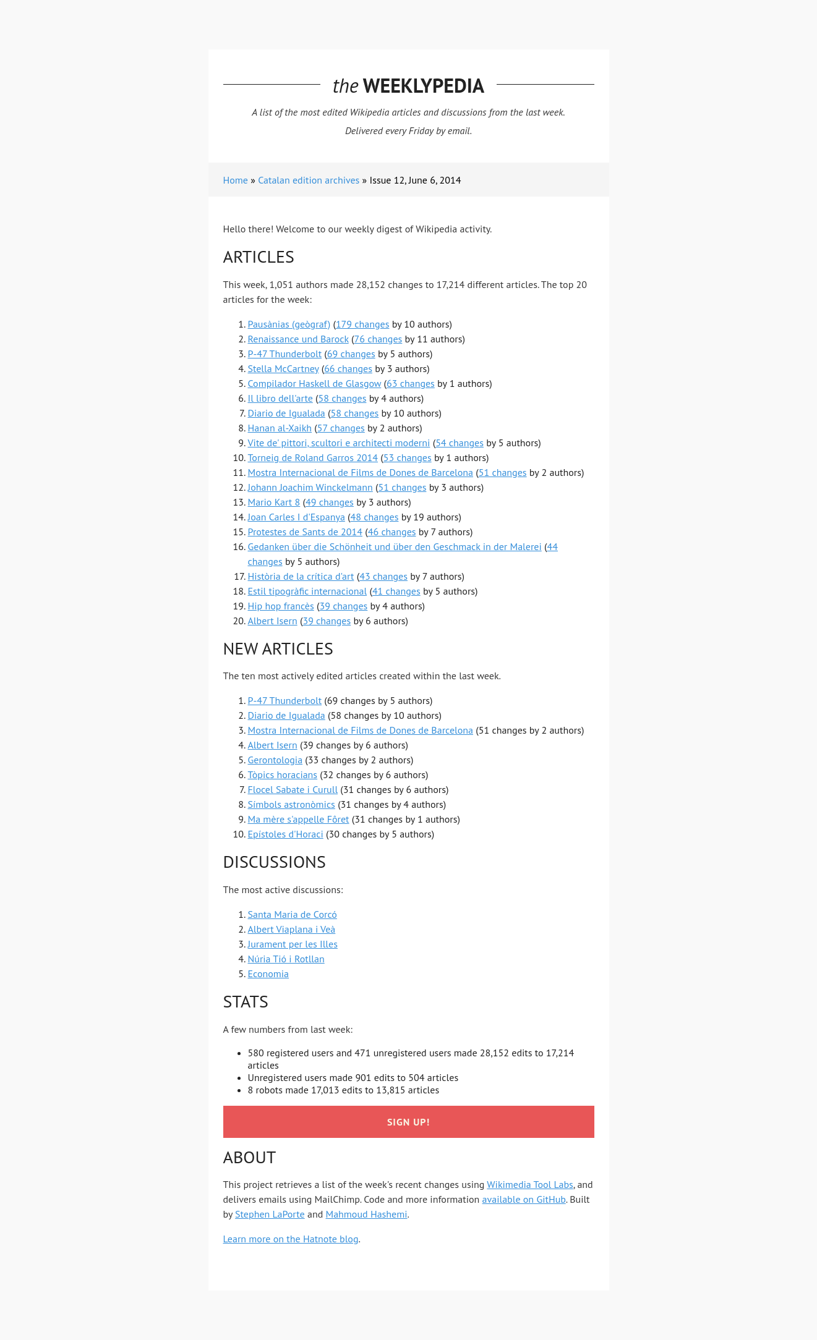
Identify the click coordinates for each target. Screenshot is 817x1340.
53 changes (407, 457)
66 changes (348, 368)
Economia (268, 973)
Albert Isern (272, 620)
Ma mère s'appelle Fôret (298, 819)
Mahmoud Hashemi (367, 1214)
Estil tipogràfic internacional (307, 591)
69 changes (351, 353)
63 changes (411, 383)
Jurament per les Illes (293, 944)
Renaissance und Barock (298, 339)
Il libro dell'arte (280, 398)
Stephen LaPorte (270, 1214)
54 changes (459, 442)
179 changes (363, 324)
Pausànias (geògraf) (289, 324)
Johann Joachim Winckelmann (310, 487)
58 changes (343, 398)
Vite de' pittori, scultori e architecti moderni (339, 442)
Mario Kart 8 (274, 502)
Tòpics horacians (283, 774)
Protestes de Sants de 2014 (305, 531)
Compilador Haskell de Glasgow (315, 383)
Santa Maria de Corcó (292, 914)
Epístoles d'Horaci (285, 834)
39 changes (343, 606)
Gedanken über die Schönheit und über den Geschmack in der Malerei (395, 546)
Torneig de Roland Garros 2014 (313, 457)
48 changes (375, 517)
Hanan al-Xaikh (280, 428)
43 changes (383, 576)
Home (235, 180)
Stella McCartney (283, 368)
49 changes (330, 502)
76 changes (378, 339)
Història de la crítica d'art (301, 576)
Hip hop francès (281, 606)
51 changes (503, 472)
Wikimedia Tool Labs (530, 1184)
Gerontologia (275, 759)
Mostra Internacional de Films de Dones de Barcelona (360, 472)
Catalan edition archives (308, 180)
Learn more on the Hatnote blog (291, 1238)
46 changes (392, 531)
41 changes (396, 591)
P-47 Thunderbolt (285, 353)
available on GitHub (524, 1199)
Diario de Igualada (286, 413)
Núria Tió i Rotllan (286, 958)
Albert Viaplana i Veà (292, 929)
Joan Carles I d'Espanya (296, 517)
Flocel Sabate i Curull (293, 789)
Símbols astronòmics (291, 804)
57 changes (341, 428)
